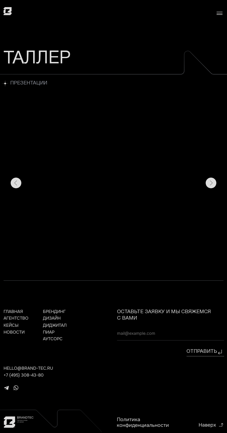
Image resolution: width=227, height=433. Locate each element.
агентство (16, 318)
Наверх (207, 425)
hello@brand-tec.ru (28, 368)
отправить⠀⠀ (205, 351)
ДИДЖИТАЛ (55, 325)
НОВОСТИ (14, 332)
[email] (170, 333)
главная (13, 311)
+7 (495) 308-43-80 (24, 375)
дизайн (52, 318)
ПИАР (48, 332)
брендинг (54, 311)
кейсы (11, 325)
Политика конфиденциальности (143, 422)
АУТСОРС (53, 338)
